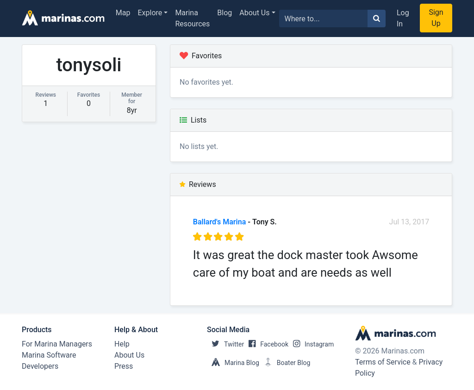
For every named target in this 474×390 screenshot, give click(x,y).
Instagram (311, 344)
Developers (40, 366)
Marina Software (49, 355)
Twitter (225, 344)
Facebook (266, 344)
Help (122, 344)
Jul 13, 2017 (409, 221)
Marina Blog (233, 362)
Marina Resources (192, 18)
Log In (403, 18)
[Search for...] (323, 18)
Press (123, 366)
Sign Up (436, 18)
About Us (254, 12)
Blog (224, 12)
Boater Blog (285, 362)
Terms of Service (383, 362)
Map (123, 12)
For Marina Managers (57, 344)
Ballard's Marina (219, 221)
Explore (150, 12)
